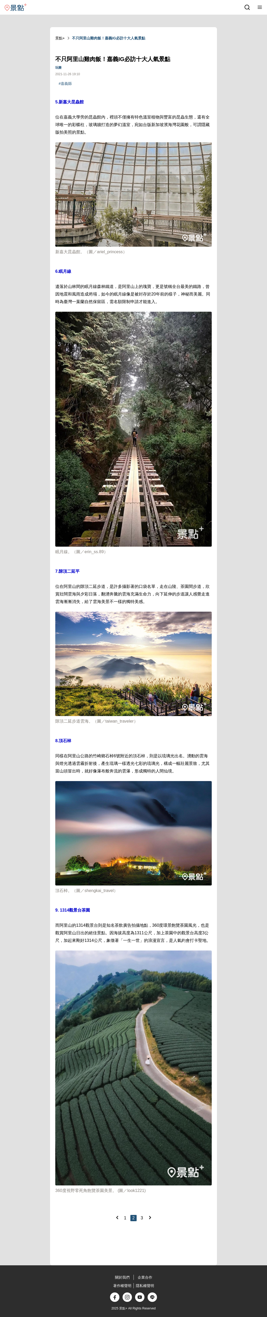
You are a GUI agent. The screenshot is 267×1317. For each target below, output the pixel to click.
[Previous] (117, 1217)
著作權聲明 (122, 1286)
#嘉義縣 (65, 83)
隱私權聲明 (145, 1286)
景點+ (60, 38)
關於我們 (122, 1277)
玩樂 (58, 67)
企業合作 (145, 1277)
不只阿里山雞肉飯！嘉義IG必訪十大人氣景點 (108, 38)
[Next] (150, 1217)
